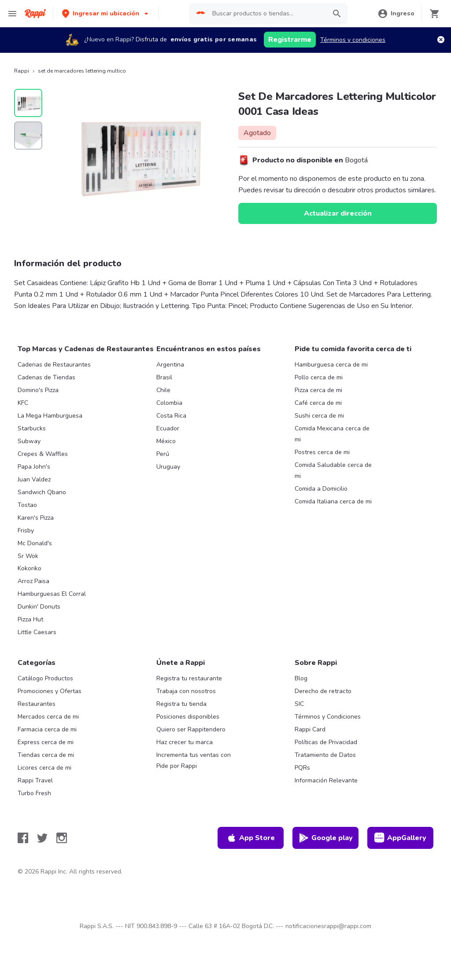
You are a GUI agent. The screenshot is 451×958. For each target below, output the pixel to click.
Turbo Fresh (34, 793)
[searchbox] (266, 13)
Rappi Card (310, 729)
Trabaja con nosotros (186, 691)
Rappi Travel (35, 780)
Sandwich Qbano (42, 492)
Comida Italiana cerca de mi (333, 501)
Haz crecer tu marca (184, 742)
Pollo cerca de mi (319, 377)
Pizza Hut (30, 619)
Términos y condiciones (352, 40)
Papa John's (34, 466)
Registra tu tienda (181, 704)
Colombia (169, 403)
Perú (162, 454)
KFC (23, 403)
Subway (29, 441)
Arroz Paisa (33, 581)
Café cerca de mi (318, 403)
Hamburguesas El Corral (52, 594)
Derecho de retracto (323, 691)
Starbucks (32, 428)
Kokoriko (29, 568)
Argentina (170, 364)
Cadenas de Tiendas (46, 377)
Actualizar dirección (338, 213)
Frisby (26, 530)
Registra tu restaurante (189, 678)
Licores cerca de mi (44, 767)
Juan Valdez (34, 479)
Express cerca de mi (46, 742)
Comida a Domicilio (321, 489)
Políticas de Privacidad (326, 742)
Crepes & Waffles (43, 454)
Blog (301, 678)
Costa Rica (171, 415)
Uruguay (168, 466)
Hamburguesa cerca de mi (331, 364)
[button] (106, 13)
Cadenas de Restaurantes (54, 364)
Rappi (21, 70)
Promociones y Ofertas (49, 691)
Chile (163, 390)
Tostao (27, 505)
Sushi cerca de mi (319, 415)
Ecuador (167, 428)
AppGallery (400, 838)
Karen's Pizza (36, 518)
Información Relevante (326, 780)
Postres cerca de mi (322, 452)
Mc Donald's (35, 543)
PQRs (302, 767)
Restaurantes (36, 704)
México (166, 441)
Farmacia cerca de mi (47, 729)
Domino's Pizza (38, 390)
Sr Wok (28, 556)
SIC (299, 704)
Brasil (164, 377)
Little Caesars (37, 632)
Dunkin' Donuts (39, 606)
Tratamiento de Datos (325, 755)
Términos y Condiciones (328, 716)
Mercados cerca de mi (48, 716)
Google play (326, 838)
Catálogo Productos (45, 678)
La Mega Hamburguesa (50, 415)
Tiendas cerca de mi (46, 755)
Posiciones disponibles (187, 716)
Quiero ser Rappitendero (191, 729)
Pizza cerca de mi (318, 390)
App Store (250, 838)
